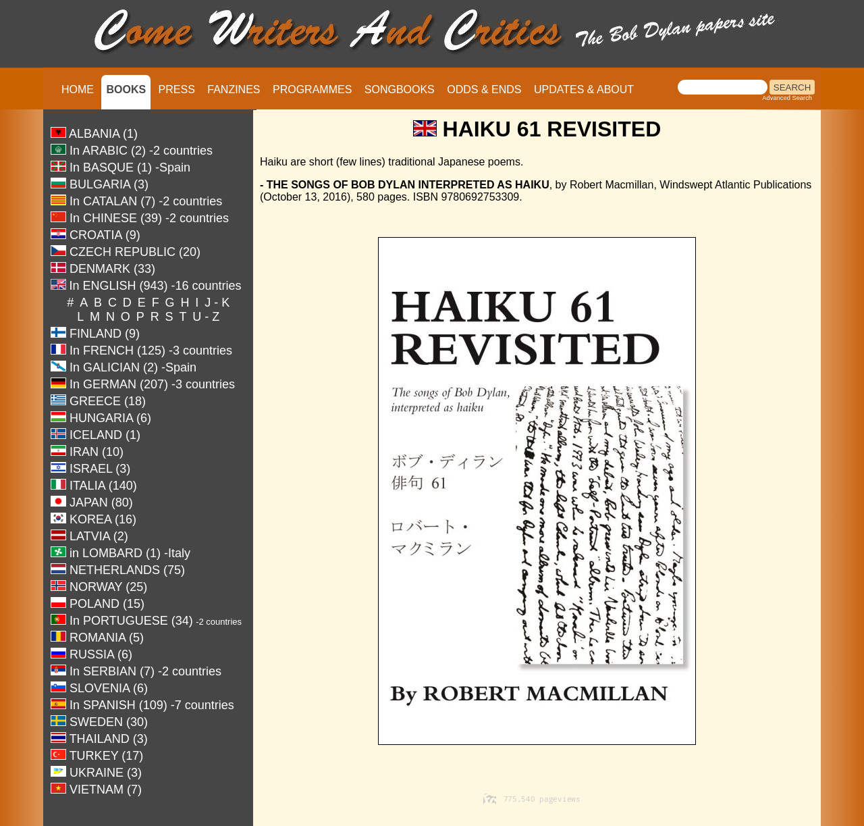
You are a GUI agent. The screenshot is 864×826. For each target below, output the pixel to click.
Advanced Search (787, 98)
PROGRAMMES (312, 89)
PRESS (177, 89)
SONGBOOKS (399, 89)
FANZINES (233, 89)
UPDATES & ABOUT (584, 89)
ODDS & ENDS (484, 89)
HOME (77, 89)
